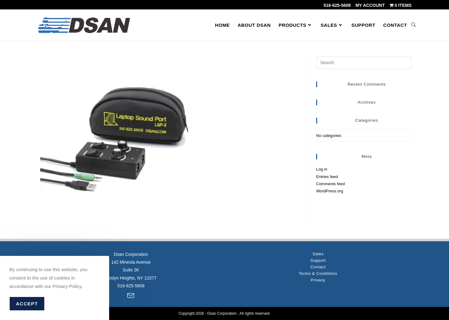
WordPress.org (329, 191)
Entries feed (327, 176)
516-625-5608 (337, 5)
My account (370, 5)
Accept (27, 303)
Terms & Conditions (318, 273)
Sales (318, 254)
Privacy (318, 280)
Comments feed (330, 183)
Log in (321, 169)
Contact (318, 267)
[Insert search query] (364, 63)
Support (318, 260)
